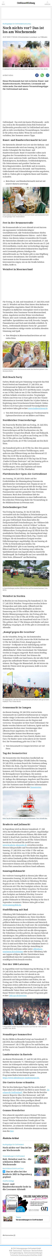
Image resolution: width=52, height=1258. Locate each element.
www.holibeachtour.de (38, 408)
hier (11, 1131)
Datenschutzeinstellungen (33, 1253)
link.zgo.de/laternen (17, 995)
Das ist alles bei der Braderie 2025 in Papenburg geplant (17, 1174)
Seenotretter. (35, 787)
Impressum (27, 1251)
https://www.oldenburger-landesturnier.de (21, 1078)
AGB (10, 1251)
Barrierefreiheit (37, 1251)
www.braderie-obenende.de (15, 845)
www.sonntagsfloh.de (12, 905)
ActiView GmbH (36, 1255)
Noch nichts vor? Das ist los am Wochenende (17, 1149)
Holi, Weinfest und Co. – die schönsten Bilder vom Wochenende (17, 1162)
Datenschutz (17, 1251)
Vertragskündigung (16, 1253)
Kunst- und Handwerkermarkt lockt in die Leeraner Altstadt (17, 1187)
